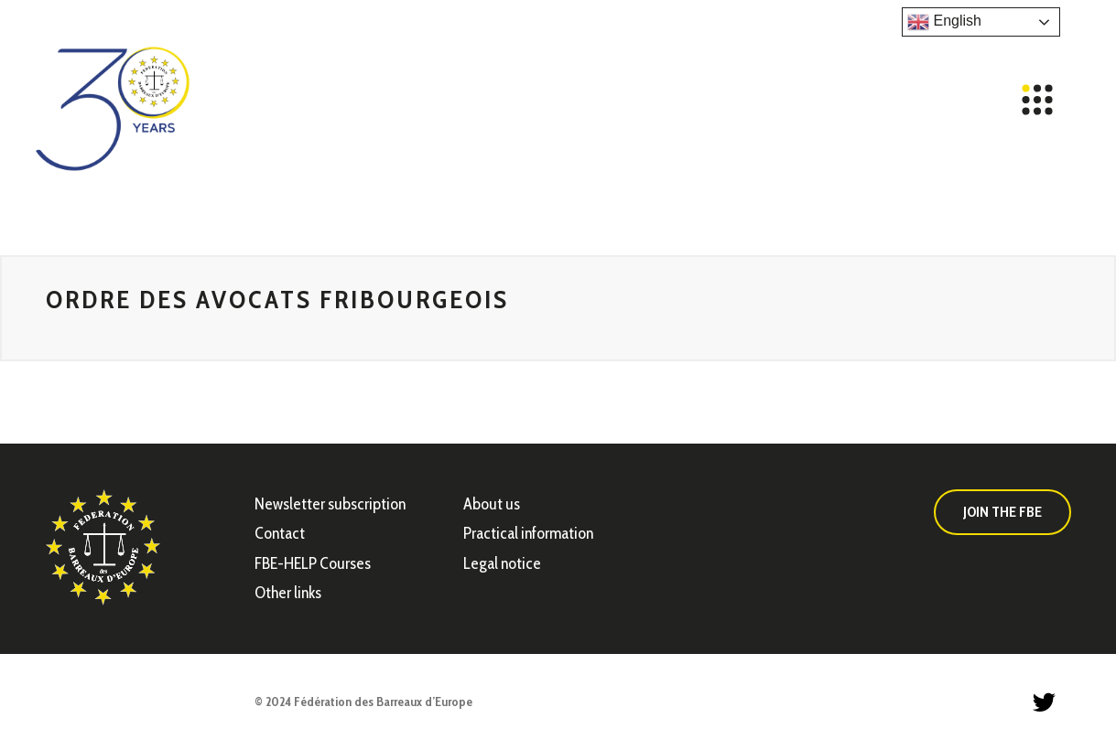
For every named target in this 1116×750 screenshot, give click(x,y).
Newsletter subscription (330, 504)
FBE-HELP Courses (313, 563)
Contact (280, 533)
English (944, 22)
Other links (288, 593)
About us (491, 504)
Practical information (528, 533)
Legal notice (502, 563)
